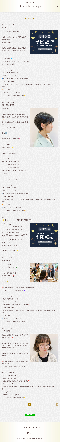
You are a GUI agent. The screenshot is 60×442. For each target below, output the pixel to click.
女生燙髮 (6, 331)
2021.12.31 (6, 27)
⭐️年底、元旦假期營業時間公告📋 (17, 220)
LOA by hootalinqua (30, 6)
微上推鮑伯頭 (8, 105)
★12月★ (6, 260)
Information (30, 18)
